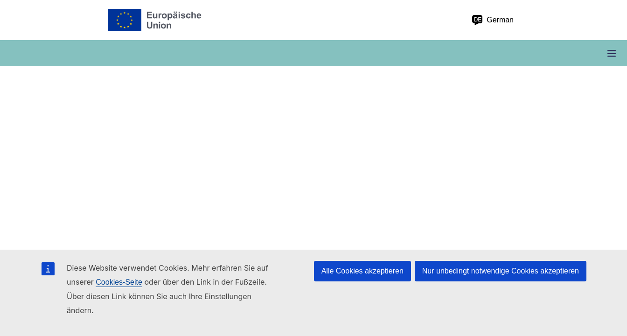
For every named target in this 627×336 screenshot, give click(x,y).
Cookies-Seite (119, 282)
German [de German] (493, 20)
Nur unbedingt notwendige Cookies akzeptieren (500, 271)
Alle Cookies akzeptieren (362, 271)
